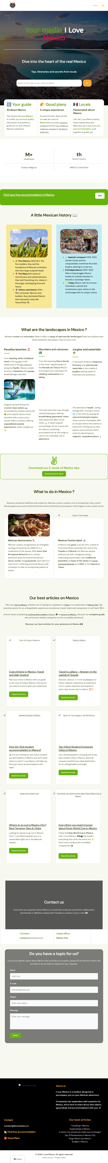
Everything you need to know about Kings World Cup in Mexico (78, 826)
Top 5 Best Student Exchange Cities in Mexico (76, 747)
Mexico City (94, 603)
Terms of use (46, 1157)
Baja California (26, 368)
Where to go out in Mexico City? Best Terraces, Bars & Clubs (27, 826)
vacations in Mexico (49, 125)
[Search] (87, 83)
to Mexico (43, 613)
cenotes (8, 377)
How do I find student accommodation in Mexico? (25, 747)
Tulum (67, 603)
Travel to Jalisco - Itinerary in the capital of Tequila (78, 671)
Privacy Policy (60, 1157)
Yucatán (18, 364)
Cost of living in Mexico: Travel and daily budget (26, 671)
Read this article (20, 693)
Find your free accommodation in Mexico (31, 198)
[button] (100, 199)
